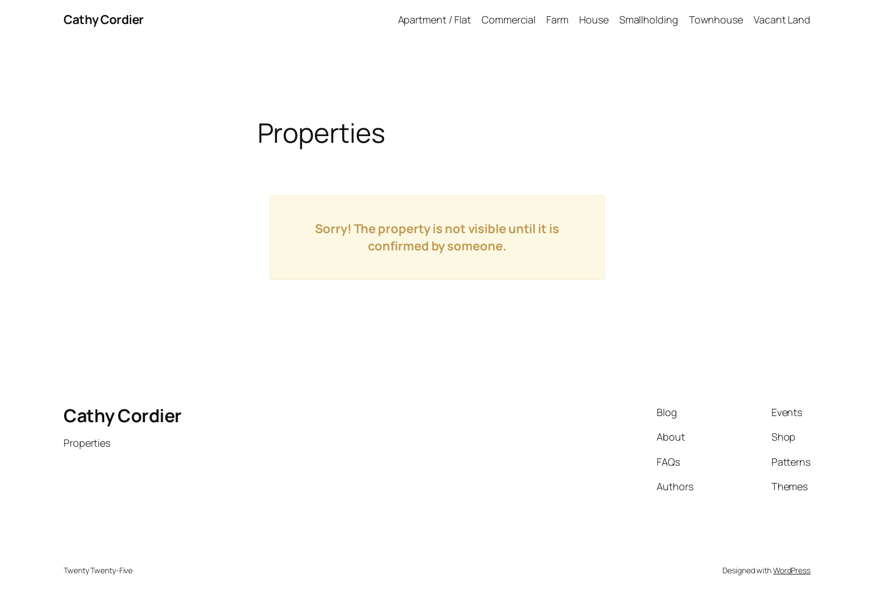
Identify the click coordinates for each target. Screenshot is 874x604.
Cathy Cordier (104, 19)
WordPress (791, 570)
